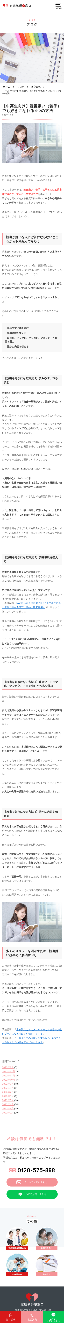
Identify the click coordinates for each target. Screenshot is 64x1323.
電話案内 (32, 1317)
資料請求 (11, 1317)
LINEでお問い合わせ (32, 1194)
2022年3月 (8, 1108)
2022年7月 (8, 1092)
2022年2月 (8, 1112)
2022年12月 (8, 1071)
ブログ (20, 86)
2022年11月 (8, 1075)
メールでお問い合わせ (32, 1182)
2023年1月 (8, 1067)
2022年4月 (8, 1104)
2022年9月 (8, 1083)
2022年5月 (8, 1100)
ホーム (6, 86)
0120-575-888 (32, 1170)
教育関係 (36, 86)
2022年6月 (8, 1096)
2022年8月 (8, 1087)
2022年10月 (8, 1079)
